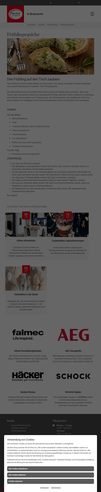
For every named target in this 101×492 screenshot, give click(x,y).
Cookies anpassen (15, 481)
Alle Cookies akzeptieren (18, 469)
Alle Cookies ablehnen (17, 475)
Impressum (44, 488)
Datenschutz (56, 488)
